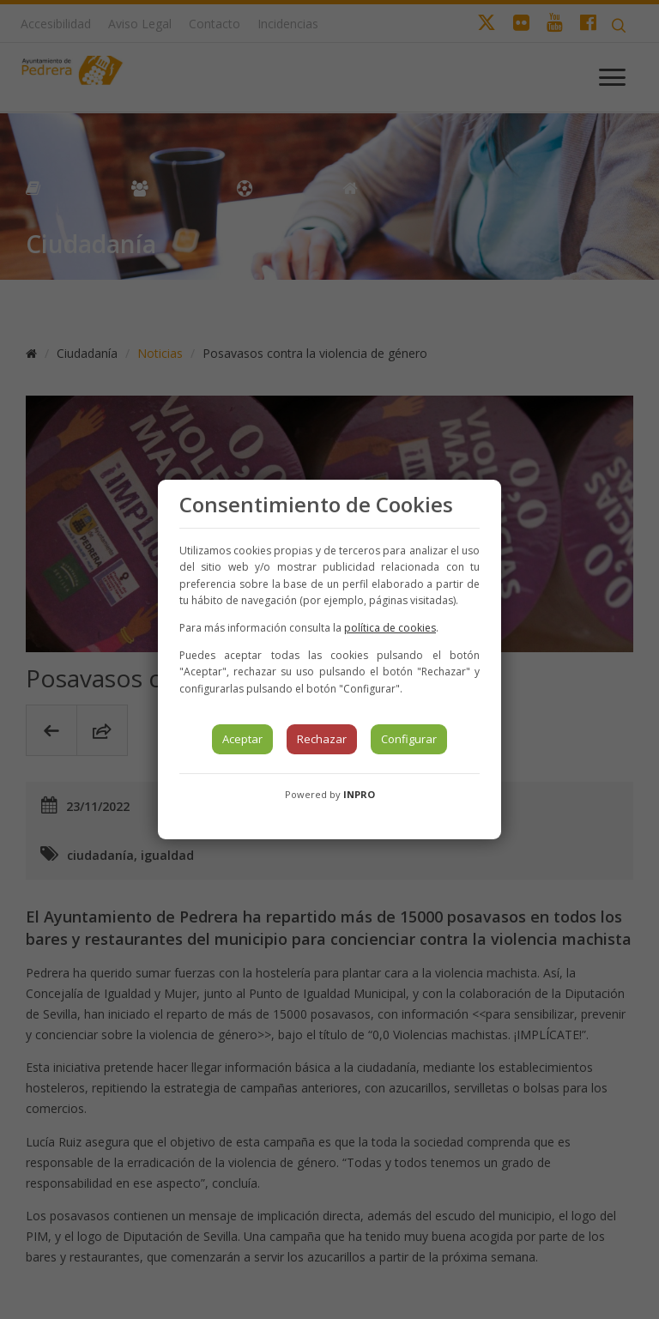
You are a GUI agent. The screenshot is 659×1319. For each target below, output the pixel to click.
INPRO (359, 794)
